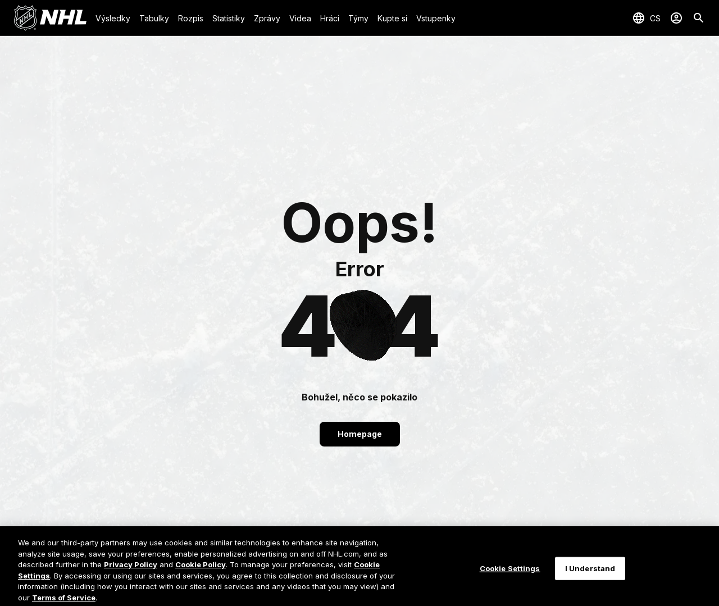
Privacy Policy (130, 573)
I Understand (590, 576)
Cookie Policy (200, 573)
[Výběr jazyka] (646, 18)
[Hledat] (699, 18)
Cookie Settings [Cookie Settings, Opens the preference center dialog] (510, 576)
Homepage (360, 434)
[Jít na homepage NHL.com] (50, 17)
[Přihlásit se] (676, 18)
